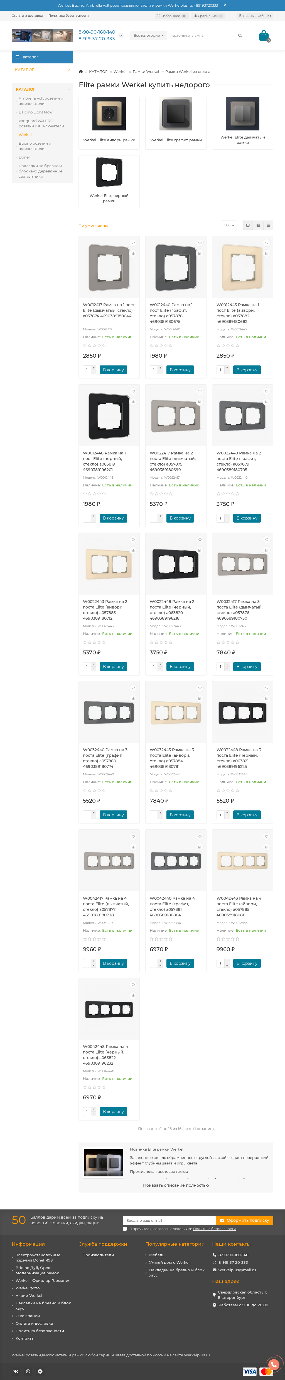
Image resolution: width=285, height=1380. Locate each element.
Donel (24, 157)
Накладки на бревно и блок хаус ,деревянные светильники (40, 171)
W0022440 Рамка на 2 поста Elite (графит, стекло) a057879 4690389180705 (239, 461)
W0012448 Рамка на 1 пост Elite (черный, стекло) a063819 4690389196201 (104, 461)
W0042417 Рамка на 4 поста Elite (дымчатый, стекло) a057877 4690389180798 (106, 906)
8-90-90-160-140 (233, 1255)
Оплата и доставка (27, 16)
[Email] (169, 1220)
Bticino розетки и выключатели (35, 146)
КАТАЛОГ (24, 70)
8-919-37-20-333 (233, 1262)
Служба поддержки (102, 1244)
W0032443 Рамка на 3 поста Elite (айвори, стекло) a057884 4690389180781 (172, 758)
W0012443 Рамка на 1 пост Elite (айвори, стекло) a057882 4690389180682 (238, 313)
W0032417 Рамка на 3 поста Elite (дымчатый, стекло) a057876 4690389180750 (239, 610)
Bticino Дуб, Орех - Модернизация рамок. (38, 1270)
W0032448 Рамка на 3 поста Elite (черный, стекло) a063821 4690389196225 (239, 758)
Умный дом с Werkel (169, 1262)
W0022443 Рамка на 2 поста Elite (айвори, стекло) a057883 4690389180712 (105, 610)
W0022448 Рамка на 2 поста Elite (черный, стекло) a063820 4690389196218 (172, 610)
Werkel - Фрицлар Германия (43, 1280)
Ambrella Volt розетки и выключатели (41, 101)
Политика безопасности (68, 16)
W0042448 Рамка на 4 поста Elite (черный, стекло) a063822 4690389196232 (105, 1055)
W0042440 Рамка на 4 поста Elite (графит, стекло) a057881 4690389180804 (172, 906)
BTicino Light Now (36, 112)
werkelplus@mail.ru (237, 1270)
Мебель (156, 1255)
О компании (28, 1316)
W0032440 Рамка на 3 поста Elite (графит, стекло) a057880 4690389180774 (105, 758)
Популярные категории (175, 1244)
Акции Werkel (29, 1295)
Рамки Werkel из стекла (187, 71)
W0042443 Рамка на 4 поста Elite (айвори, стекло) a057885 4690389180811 (239, 906)
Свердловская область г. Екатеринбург (242, 1295)
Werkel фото (28, 1288)
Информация (28, 1244)
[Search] (206, 35)
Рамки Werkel (146, 71)
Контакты (25, 1338)
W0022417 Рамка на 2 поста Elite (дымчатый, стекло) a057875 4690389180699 (173, 461)
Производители (98, 1255)
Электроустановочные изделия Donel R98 (38, 1257)
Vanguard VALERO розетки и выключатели (41, 123)
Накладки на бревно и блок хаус (43, 1305)
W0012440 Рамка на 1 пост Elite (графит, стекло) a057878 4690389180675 (171, 313)
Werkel (120, 71)
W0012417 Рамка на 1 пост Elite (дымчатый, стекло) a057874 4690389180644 (109, 310)
